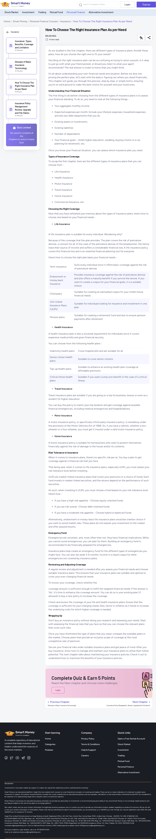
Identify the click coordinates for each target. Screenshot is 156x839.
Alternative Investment (101, 12)
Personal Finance (76, 12)
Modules (49, 750)
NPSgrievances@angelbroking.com (92, 826)
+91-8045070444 (43, 830)
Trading (42, 12)
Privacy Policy (87, 738)
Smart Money (20, 21)
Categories (50, 744)
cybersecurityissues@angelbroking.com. (27, 832)
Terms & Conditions (90, 744)
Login (127, 4)
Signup (146, 4)
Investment (28, 12)
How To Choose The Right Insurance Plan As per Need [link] (102, 21)
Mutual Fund (56, 12)
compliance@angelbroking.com (16, 826)
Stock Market (11, 12)
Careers (85, 755)
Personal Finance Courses (44, 21)
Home (7, 21)
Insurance (65, 21)
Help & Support (88, 750)
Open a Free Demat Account (131, 738)
